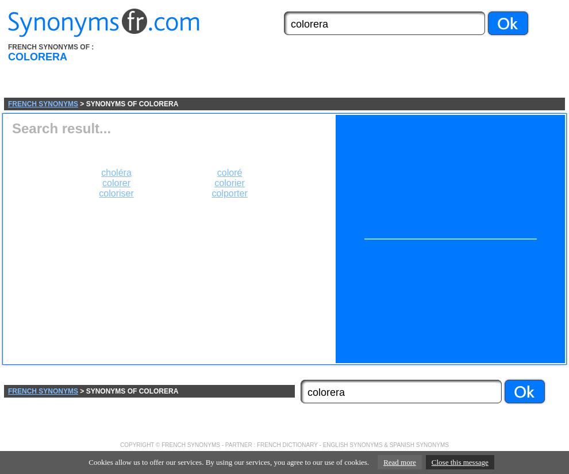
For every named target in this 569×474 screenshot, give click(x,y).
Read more (399, 462)
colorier (229, 183)
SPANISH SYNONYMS (419, 445)
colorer (116, 183)
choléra (116, 173)
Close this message (460, 462)
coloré (230, 173)
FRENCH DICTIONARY (287, 445)
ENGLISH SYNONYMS (353, 445)
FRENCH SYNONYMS (43, 104)
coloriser (116, 193)
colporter (229, 193)
